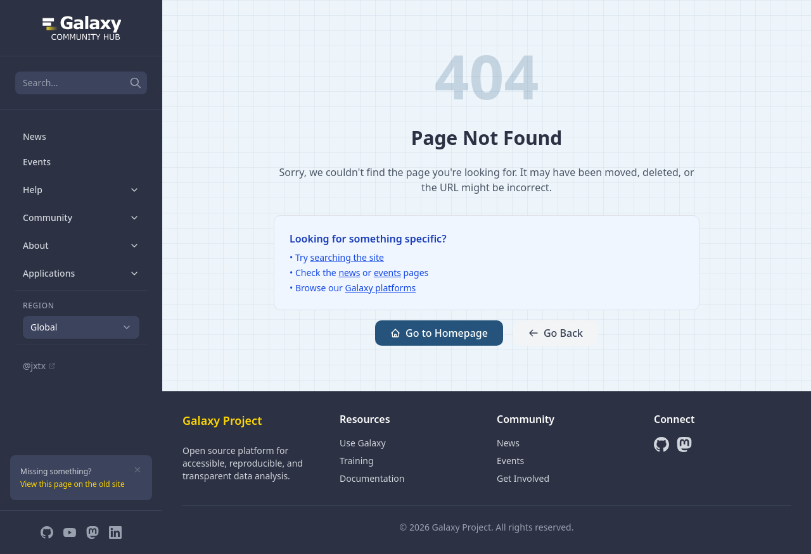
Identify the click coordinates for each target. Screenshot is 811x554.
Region (38, 306)
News (34, 136)
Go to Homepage (439, 333)
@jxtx (39, 366)
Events (37, 162)
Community (81, 217)
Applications (81, 273)
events (387, 273)
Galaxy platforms (380, 288)
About (81, 245)
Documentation (372, 478)
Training (357, 461)
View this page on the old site (72, 484)
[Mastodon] (92, 532)
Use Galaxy (363, 443)
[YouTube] (69, 532)
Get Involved (523, 478)
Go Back (555, 333)
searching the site (347, 257)
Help (81, 190)
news (349, 273)
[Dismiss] (137, 469)
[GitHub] (47, 532)
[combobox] (81, 327)
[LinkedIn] (115, 532)
